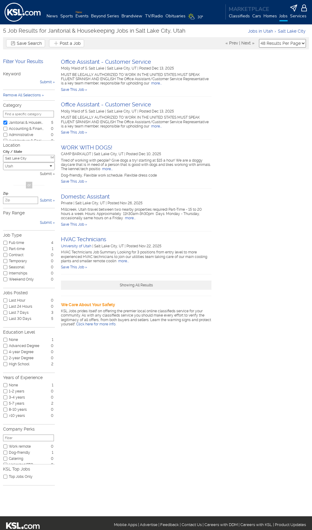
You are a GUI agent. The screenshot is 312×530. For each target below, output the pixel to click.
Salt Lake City (292, 31)
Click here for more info (95, 324)
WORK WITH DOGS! (86, 147)
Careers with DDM (221, 524)
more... (156, 83)
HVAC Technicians (83, 239)
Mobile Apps (125, 524)
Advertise (149, 524)
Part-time (17, 249)
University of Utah (76, 246)
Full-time (16, 243)
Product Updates (290, 524)
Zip (5, 193)
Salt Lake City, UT (122, 68)
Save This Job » (74, 90)
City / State (12, 152)
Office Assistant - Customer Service (106, 62)
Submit (46, 174)
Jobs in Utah (260, 31)
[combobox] (29, 166)
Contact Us (192, 524)
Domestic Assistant (85, 196)
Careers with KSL (256, 524)
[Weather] (196, 18)
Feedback (169, 524)
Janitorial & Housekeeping (26, 122)
